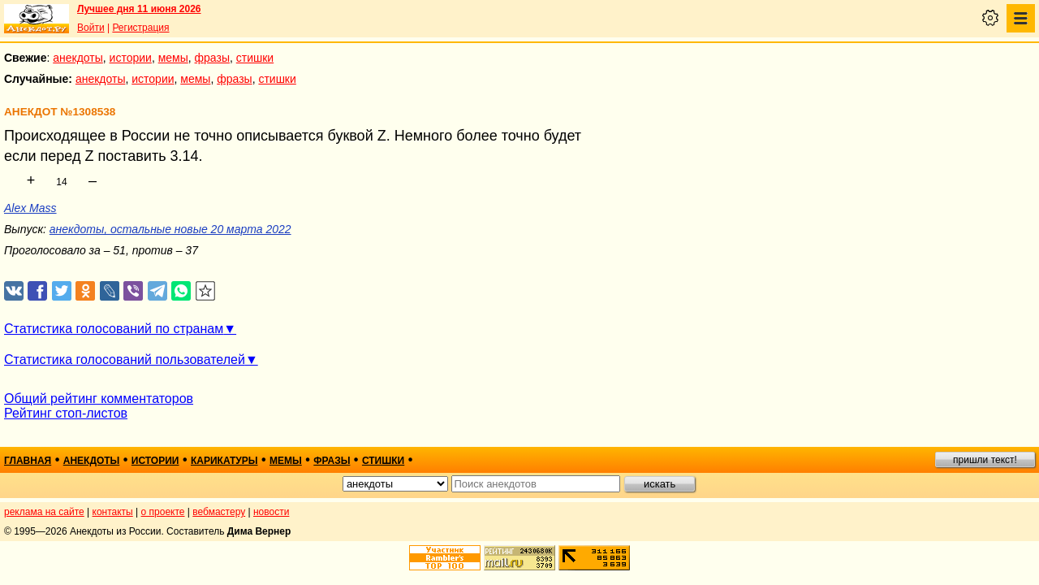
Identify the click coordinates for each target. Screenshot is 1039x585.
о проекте (163, 512)
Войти (91, 27)
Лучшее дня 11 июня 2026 (139, 9)
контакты (113, 512)
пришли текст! (985, 460)
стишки (255, 57)
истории (131, 57)
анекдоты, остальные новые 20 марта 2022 (170, 229)
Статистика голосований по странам (113, 329)
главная (27, 460)
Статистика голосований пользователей (124, 359)
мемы (173, 57)
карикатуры (224, 460)
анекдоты (78, 57)
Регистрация (140, 27)
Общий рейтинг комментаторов (98, 398)
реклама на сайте (44, 512)
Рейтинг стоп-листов (65, 413)
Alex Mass (30, 208)
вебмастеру (218, 512)
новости (271, 512)
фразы (212, 57)
